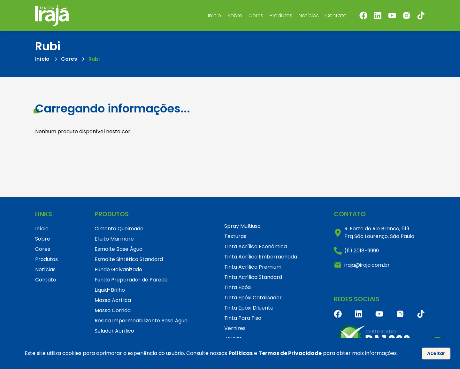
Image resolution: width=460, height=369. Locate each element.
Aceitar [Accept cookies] (436, 353)
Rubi (94, 59)
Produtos (281, 15)
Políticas (240, 353)
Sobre (234, 15)
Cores (256, 15)
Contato (336, 15)
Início (214, 15)
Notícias (309, 15)
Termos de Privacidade (290, 353)
